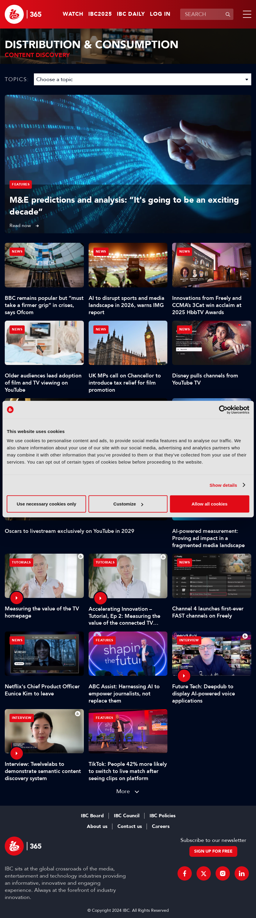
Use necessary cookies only (46, 503)
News (17, 251)
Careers (160, 826)
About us (97, 826)
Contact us (129, 826)
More (123, 791)
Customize (128, 503)
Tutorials (21, 562)
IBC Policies (162, 815)
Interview (189, 640)
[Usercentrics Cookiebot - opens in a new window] (223, 409)
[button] (246, 14)
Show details (223, 484)
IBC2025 (100, 14)
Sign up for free (213, 851)
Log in (160, 14)
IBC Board (92, 815)
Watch (73, 14)
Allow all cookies (209, 503)
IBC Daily (131, 14)
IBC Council (126, 815)
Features (20, 184)
